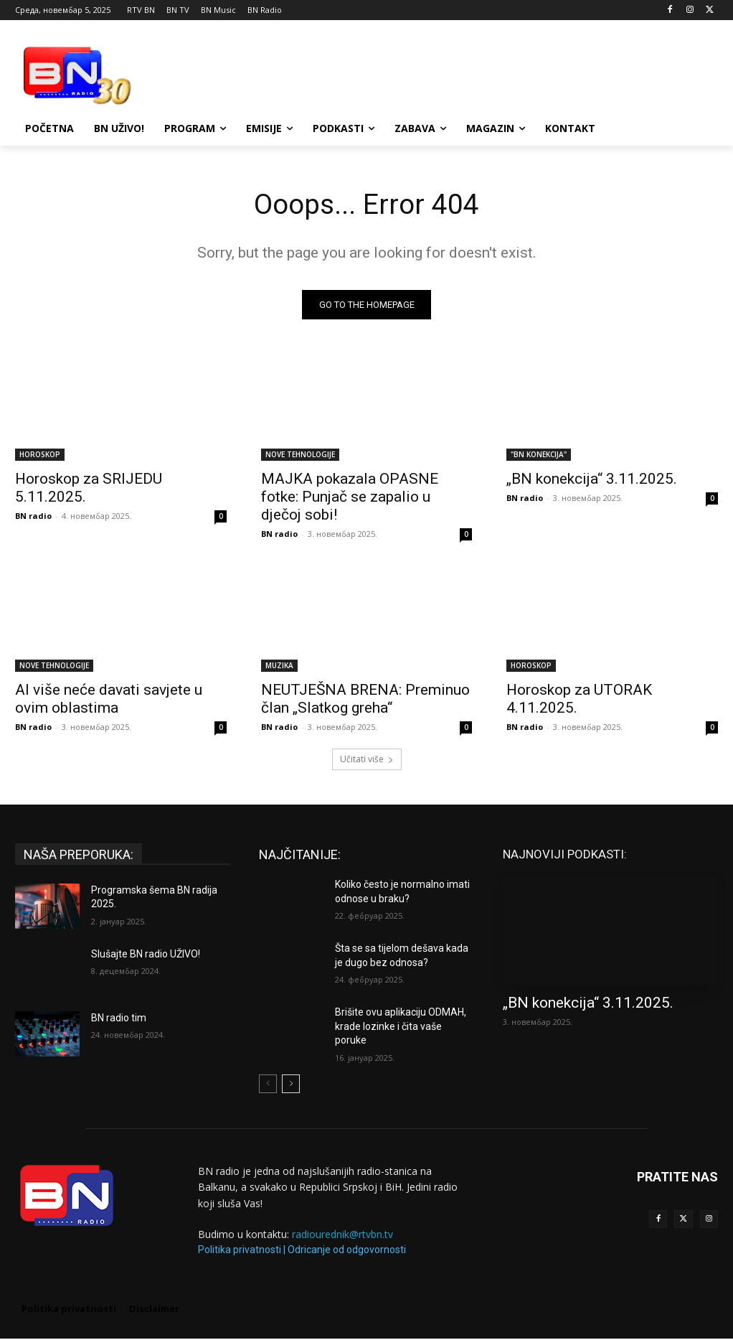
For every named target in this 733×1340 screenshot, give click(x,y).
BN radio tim (118, 1019)
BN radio (33, 517)
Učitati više (367, 760)
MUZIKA (279, 667)
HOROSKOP (39, 456)
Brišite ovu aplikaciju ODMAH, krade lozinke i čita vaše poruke (400, 1027)
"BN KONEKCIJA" (539, 456)
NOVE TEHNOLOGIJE (300, 456)
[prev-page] (268, 1085)
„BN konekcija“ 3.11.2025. (591, 480)
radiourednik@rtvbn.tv (342, 1235)
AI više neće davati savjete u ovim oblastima (108, 700)
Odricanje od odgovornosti (347, 1251)
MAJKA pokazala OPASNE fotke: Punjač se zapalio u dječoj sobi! (349, 498)
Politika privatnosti (239, 1251)
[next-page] (291, 1085)
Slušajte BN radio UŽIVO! (145, 955)
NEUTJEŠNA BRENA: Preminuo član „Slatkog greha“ (365, 700)
